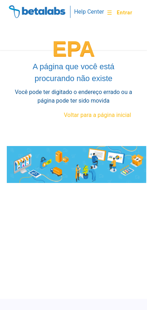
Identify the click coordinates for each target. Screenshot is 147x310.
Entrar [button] (124, 12)
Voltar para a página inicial (97, 115)
